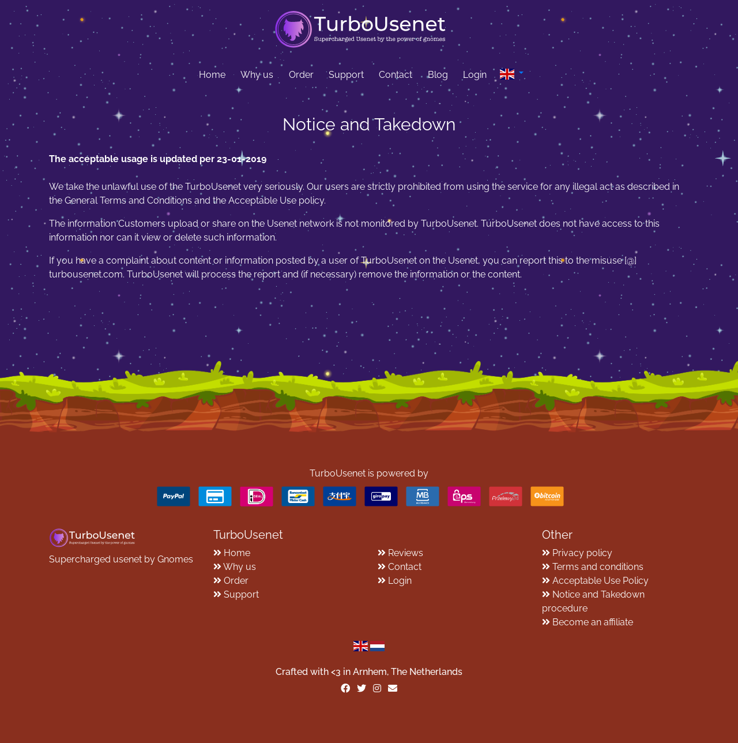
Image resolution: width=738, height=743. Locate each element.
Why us (256, 74)
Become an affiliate (592, 622)
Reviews (405, 552)
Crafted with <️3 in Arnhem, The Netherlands (369, 671)
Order (301, 74)
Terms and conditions (597, 566)
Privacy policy (582, 552)
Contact (395, 74)
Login (475, 74)
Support (346, 74)
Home (212, 74)
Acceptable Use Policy (600, 580)
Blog (438, 74)
